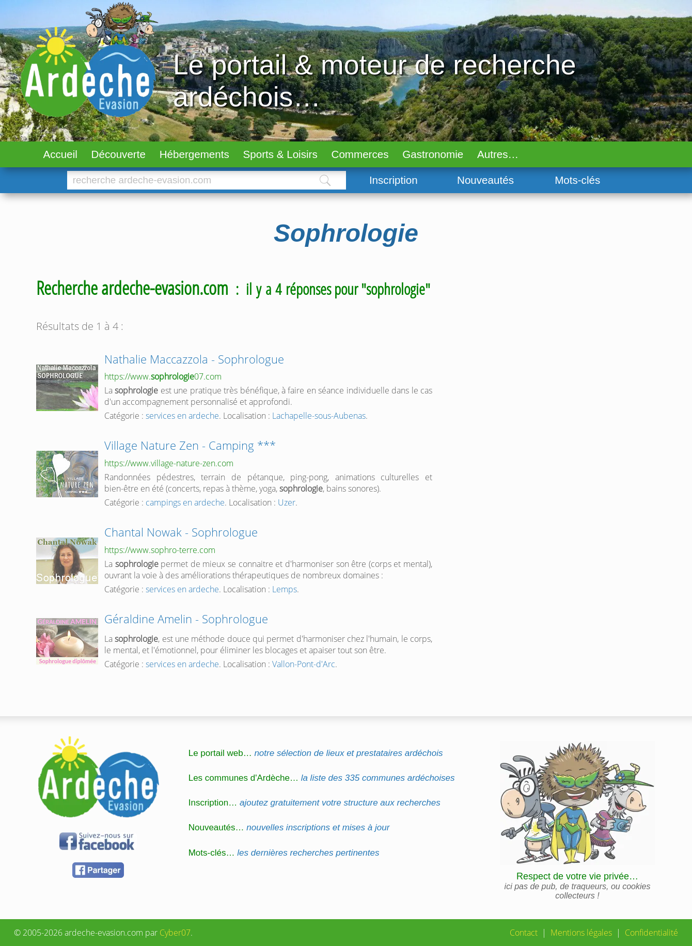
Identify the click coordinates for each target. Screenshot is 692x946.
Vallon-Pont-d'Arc (303, 664)
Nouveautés (485, 180)
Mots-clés (577, 180)
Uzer (286, 502)
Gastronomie (432, 154)
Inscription (393, 180)
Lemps (284, 589)
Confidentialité (651, 932)
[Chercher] (185, 180)
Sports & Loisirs (280, 154)
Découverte (118, 154)
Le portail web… (315, 753)
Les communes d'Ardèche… (321, 778)
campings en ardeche (185, 502)
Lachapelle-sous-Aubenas (319, 415)
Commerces (360, 154)
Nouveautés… (289, 827)
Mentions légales (581, 932)
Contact (524, 932)
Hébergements (194, 154)
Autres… (497, 154)
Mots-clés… (284, 853)
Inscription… (314, 803)
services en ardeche (182, 415)
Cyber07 (175, 932)
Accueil (60, 154)
